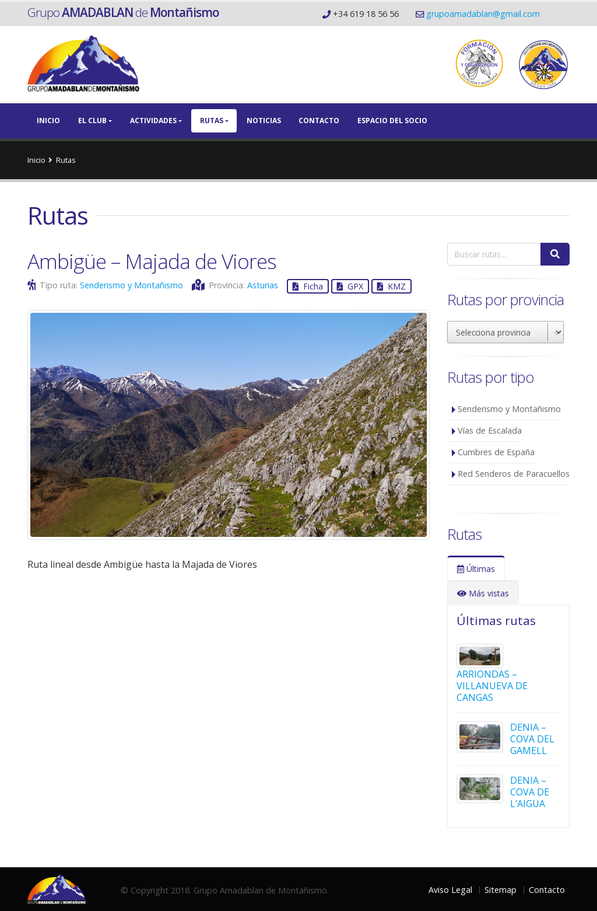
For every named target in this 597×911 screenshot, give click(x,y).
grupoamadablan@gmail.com (483, 13)
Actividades (153, 120)
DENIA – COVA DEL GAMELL (532, 739)
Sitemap (500, 889)
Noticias (264, 120)
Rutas (211, 120)
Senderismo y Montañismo (131, 285)
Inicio (48, 120)
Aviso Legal (450, 889)
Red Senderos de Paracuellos (514, 473)
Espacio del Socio (392, 120)
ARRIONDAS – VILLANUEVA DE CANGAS (492, 686)
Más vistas (483, 593)
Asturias (262, 285)
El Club (92, 120)
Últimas (476, 568)
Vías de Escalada (490, 430)
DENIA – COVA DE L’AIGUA (529, 792)
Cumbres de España (496, 452)
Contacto (318, 120)
